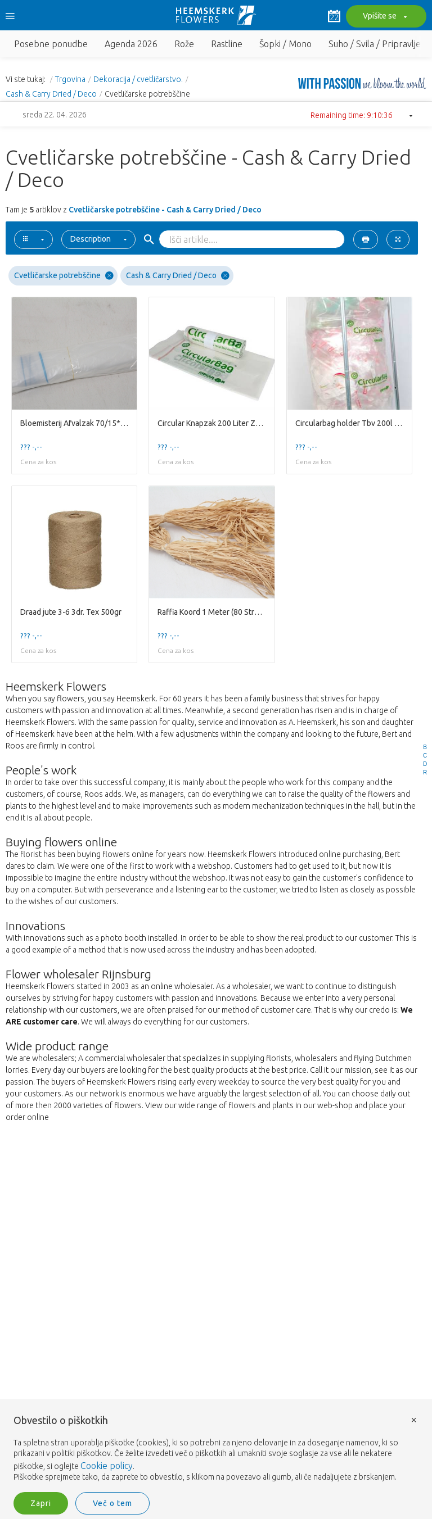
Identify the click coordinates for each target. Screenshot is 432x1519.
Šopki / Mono (285, 44)
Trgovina (70, 79)
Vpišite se (383, 17)
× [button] (414, 1419)
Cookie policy (106, 1466)
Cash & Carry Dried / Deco (51, 93)
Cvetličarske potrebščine (64, 275)
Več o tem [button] (112, 1503)
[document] (216, 1449)
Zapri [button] (40, 1503)
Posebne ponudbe (51, 44)
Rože (184, 44)
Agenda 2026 (131, 44)
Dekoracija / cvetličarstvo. (138, 79)
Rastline (226, 44)
